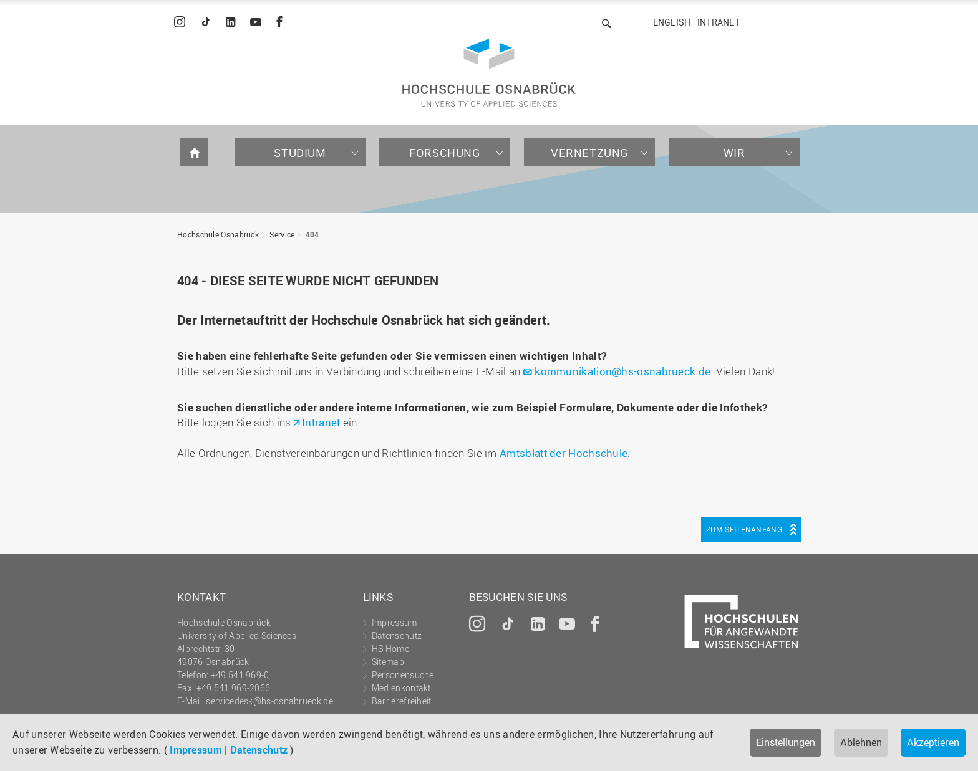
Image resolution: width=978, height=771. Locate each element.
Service (281, 234)
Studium (300, 152)
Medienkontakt (401, 688)
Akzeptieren (933, 742)
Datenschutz (259, 750)
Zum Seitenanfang (744, 529)
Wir (734, 152)
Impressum (196, 750)
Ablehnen (861, 742)
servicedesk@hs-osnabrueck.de (269, 701)
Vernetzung (589, 152)
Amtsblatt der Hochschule (563, 453)
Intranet (718, 22)
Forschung (444, 152)
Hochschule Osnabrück (218, 234)
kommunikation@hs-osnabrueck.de (622, 371)
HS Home (390, 648)
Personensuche (403, 675)
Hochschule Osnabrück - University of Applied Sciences (489, 73)
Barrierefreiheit (402, 701)
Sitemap (388, 662)
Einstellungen (785, 742)
